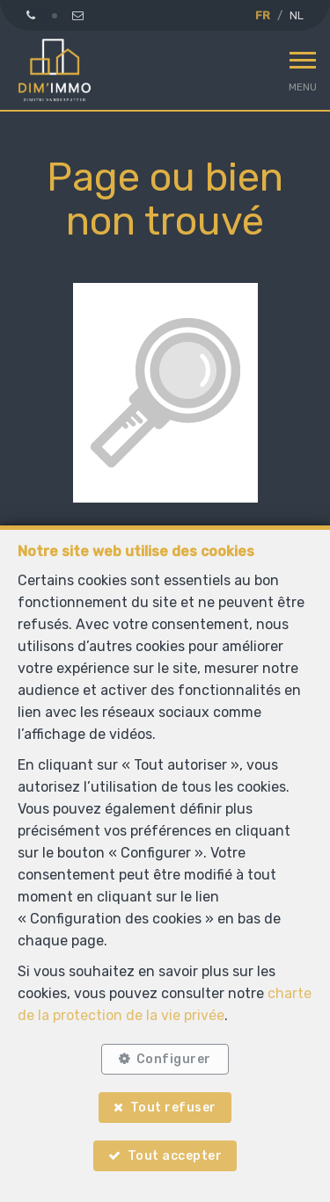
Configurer (173, 1059)
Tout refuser (173, 1107)
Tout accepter (175, 1155)
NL (297, 15)
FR (262, 15)
